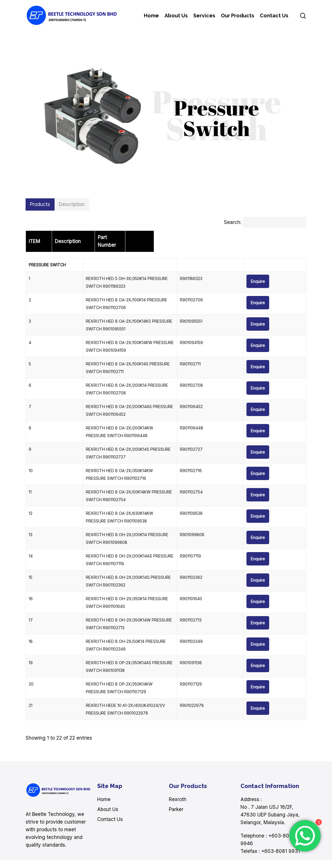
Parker (176, 760)
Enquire (289, 273)
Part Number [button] (254, 237)
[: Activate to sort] (290, 237)
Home (104, 750)
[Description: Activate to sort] (155, 237)
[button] (40, 204)
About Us (107, 760)
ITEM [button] (34, 237)
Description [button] (89, 237)
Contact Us (110, 770)
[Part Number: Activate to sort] (255, 237)
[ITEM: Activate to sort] (49, 237)
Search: (232, 222)
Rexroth (177, 750)
